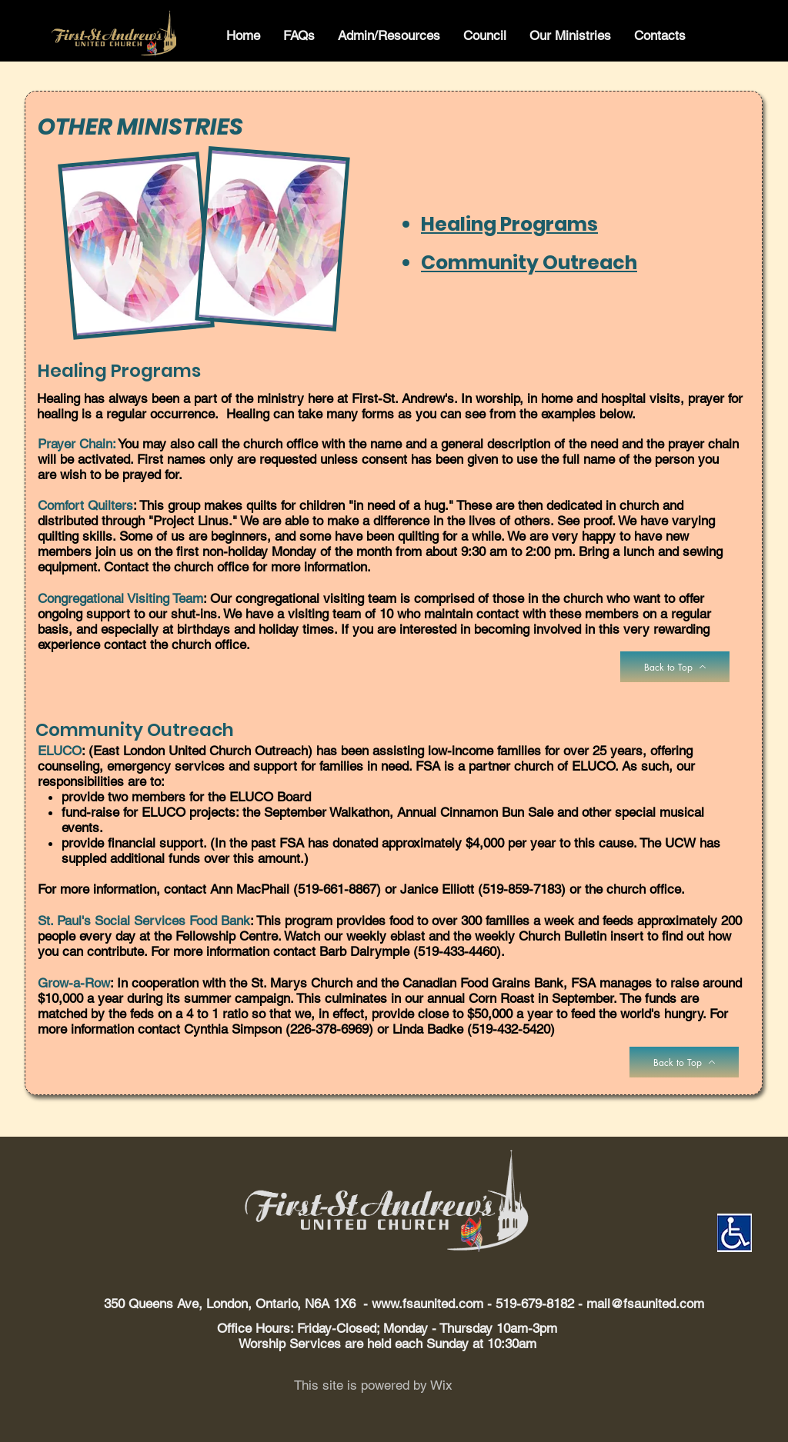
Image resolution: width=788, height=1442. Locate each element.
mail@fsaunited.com (645, 1303)
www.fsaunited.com (427, 1303)
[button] (299, 36)
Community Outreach (529, 262)
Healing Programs (509, 224)
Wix (441, 1385)
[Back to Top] (675, 666)
